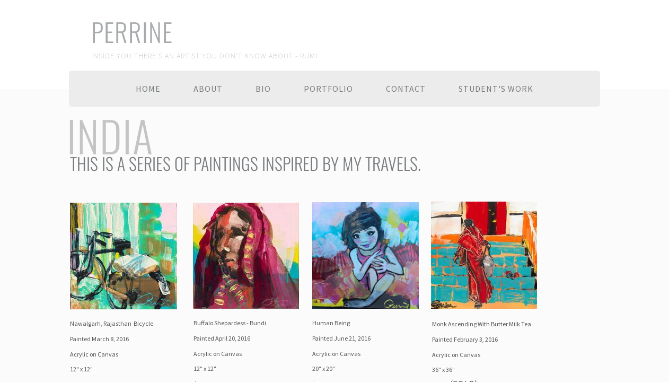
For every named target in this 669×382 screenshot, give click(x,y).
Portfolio (328, 88)
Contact (406, 88)
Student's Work (496, 88)
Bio (263, 88)
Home (148, 88)
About (208, 88)
